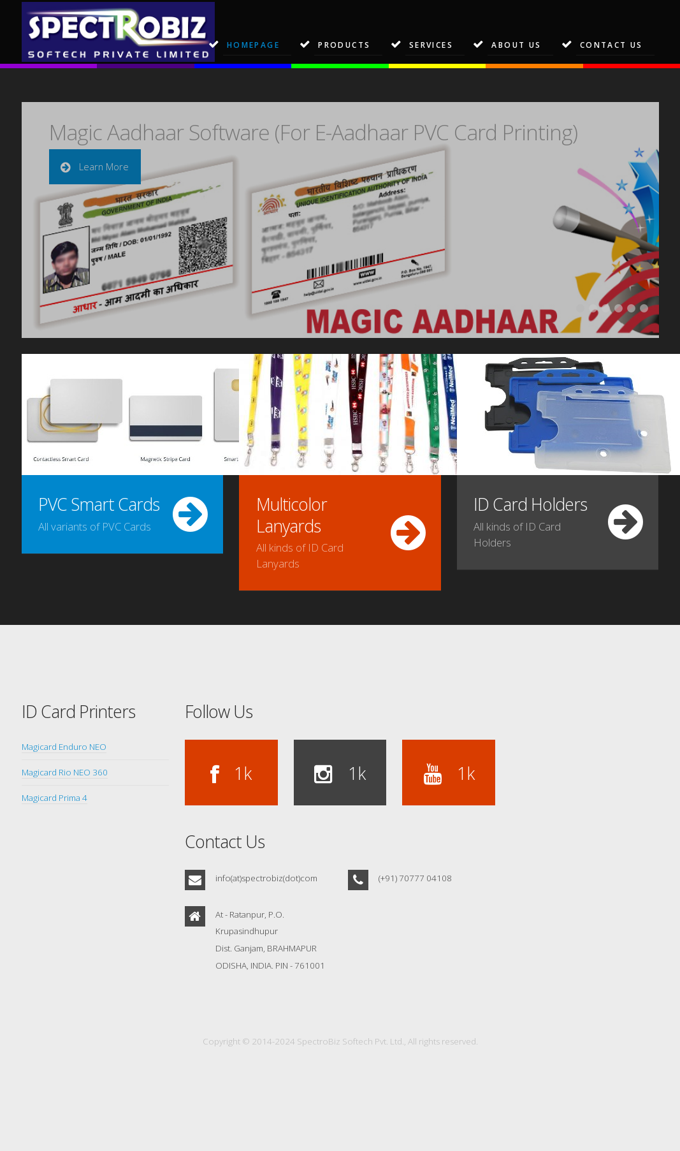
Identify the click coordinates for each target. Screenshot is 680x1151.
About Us (516, 45)
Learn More (102, 166)
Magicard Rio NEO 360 (65, 772)
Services (431, 45)
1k (240, 773)
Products (344, 45)
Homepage (253, 45)
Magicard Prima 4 (54, 797)
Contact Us (611, 45)
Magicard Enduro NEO (64, 746)
